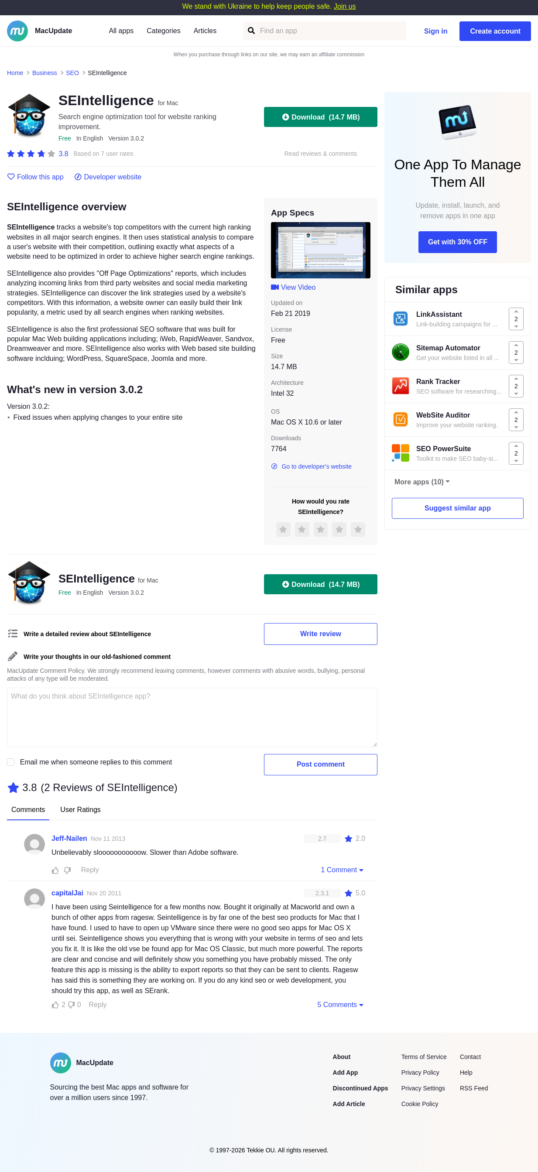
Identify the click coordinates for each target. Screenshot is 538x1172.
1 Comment (343, 869)
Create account (495, 31)
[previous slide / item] (277, 250)
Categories (163, 30)
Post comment (321, 764)
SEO (72, 73)
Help (466, 1072)
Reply (90, 869)
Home (15, 73)
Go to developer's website (311, 466)
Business (44, 73)
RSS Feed (474, 1088)
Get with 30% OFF (457, 242)
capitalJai (67, 893)
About (341, 1057)
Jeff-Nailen (69, 838)
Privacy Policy (420, 1072)
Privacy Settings (423, 1088)
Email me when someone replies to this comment (96, 762)
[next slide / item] (364, 250)
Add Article (349, 1104)
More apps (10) (419, 482)
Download (320, 117)
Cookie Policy (420, 1104)
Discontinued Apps (360, 1088)
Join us (345, 6)
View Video (293, 287)
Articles (205, 30)
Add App (345, 1072)
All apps (121, 30)
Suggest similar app (458, 508)
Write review (320, 633)
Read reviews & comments (320, 154)
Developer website (108, 177)
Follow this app (35, 177)
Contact (470, 1057)
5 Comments (341, 1004)
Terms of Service (424, 1057)
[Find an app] (251, 30)
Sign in (435, 31)
